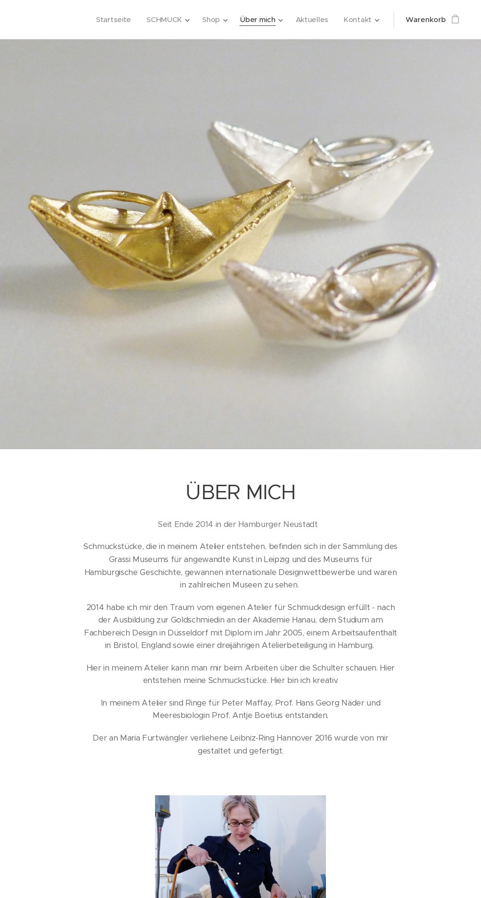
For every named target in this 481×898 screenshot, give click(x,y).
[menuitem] (110, 20)
